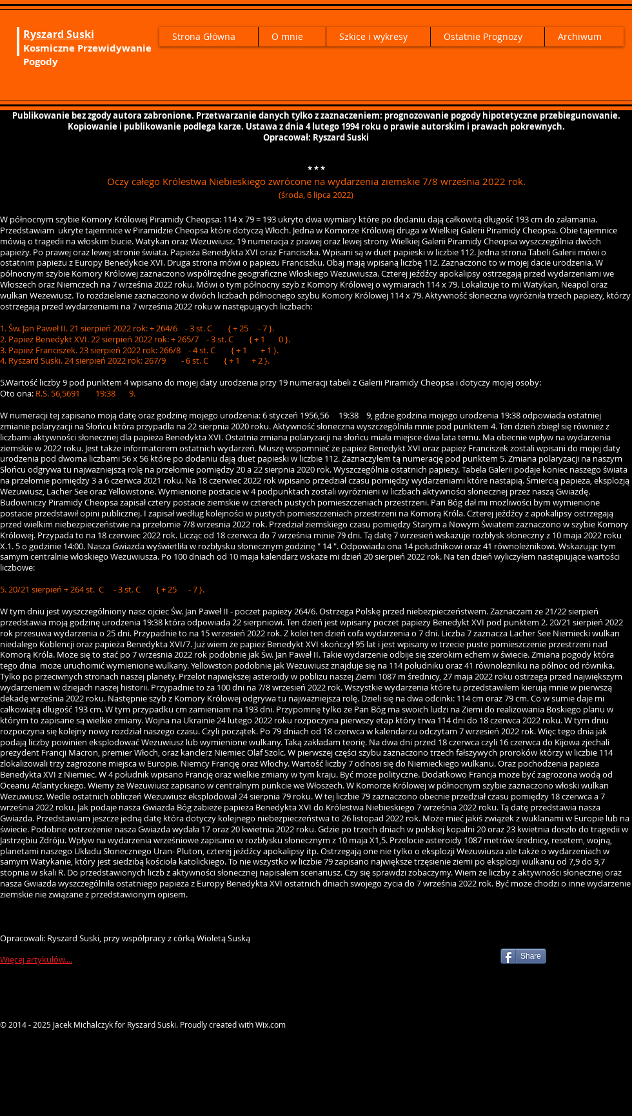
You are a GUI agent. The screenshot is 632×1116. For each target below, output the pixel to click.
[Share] (523, 956)
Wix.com (270, 1024)
